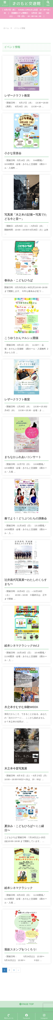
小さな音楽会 (12, 153)
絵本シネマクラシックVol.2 (21, 645)
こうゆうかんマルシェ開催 (21, 338)
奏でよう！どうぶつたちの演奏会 (25, 518)
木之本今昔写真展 (15, 768)
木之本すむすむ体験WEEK (21, 707)
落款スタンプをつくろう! (20, 949)
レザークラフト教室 (17, 95)
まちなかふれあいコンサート (22, 457)
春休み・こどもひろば (18, 280)
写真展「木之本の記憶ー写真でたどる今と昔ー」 (25, 216)
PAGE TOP (26, 1004)
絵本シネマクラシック (18, 887)
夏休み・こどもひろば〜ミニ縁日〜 (24, 828)
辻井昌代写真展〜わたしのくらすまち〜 (25, 582)
